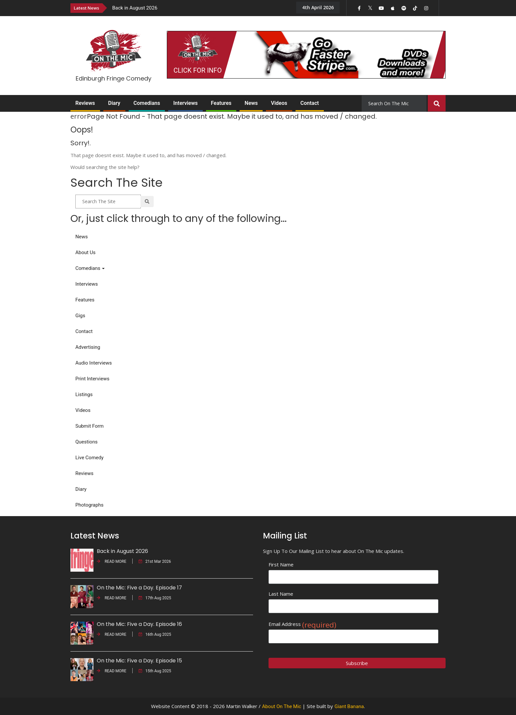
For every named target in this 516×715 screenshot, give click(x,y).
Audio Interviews (93, 363)
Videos (279, 103)
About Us (85, 252)
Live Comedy (89, 458)
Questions (86, 442)
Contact (309, 103)
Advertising (87, 347)
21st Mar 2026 (155, 561)
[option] (198, 7)
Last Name (281, 593)
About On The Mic (281, 706)
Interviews (185, 103)
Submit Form (89, 426)
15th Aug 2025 (155, 671)
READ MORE (111, 561)
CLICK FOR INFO (197, 70)
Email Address (302, 624)
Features (221, 103)
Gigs (80, 316)
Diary (114, 103)
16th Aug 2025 (155, 634)
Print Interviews (92, 379)
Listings (83, 394)
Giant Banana (349, 706)
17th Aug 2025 (155, 598)
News (251, 103)
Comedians (147, 103)
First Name (281, 564)
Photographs (89, 505)
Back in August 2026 (134, 8)
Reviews (85, 103)
